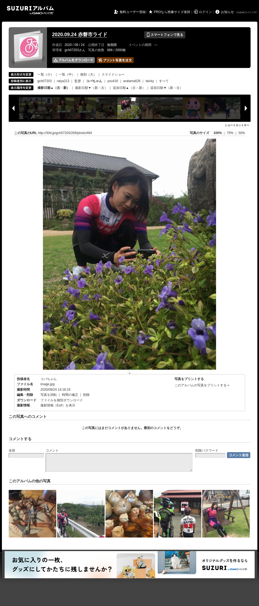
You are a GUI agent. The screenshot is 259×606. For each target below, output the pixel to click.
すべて (164, 81)
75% (230, 133)
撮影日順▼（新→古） (91, 88)
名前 (12, 450)
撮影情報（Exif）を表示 (57, 405)
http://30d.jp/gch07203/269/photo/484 (65, 133)
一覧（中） (67, 74)
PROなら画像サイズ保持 (172, 12)
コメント (52, 450)
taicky (150, 81)
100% (218, 133)
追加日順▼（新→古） (166, 88)
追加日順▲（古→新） (129, 88)
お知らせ (227, 12)
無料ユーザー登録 (133, 12)
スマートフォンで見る (164, 34)
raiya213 (63, 81)
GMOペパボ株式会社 (247, 12)
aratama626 (132, 81)
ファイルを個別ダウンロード (61, 400)
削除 (86, 395)
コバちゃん (48, 379)
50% (241, 133)
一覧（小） (46, 74)
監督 (77, 81)
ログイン (205, 12)
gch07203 (45, 81)
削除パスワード (206, 450)
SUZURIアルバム (30, 10)
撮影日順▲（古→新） (54, 88)
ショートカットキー (237, 125)
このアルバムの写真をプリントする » (201, 385)
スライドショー (113, 74)
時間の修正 (70, 395)
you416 (112, 81)
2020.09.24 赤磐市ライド (79, 34)
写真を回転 (48, 395)
